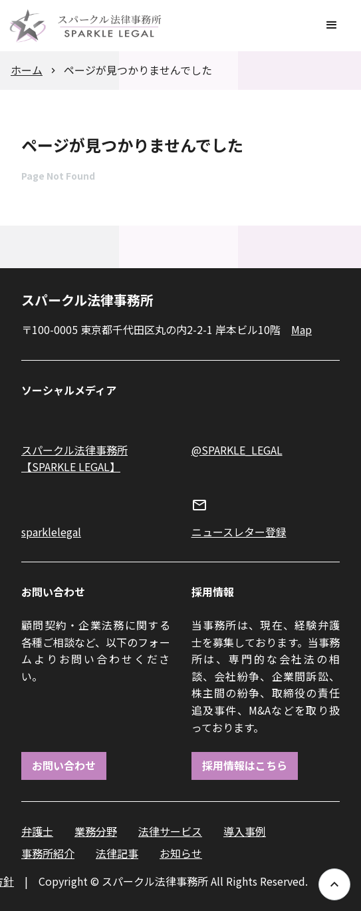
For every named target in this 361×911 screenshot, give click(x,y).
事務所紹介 (47, 853)
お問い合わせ (64, 765)
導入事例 (244, 831)
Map (301, 329)
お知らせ (181, 853)
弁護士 (37, 831)
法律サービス (170, 831)
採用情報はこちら (244, 765)
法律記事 (117, 853)
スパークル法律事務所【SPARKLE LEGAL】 (74, 458)
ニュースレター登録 (239, 532)
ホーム (27, 70)
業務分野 (95, 831)
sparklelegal (51, 532)
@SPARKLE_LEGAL (237, 450)
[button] (331, 25)
